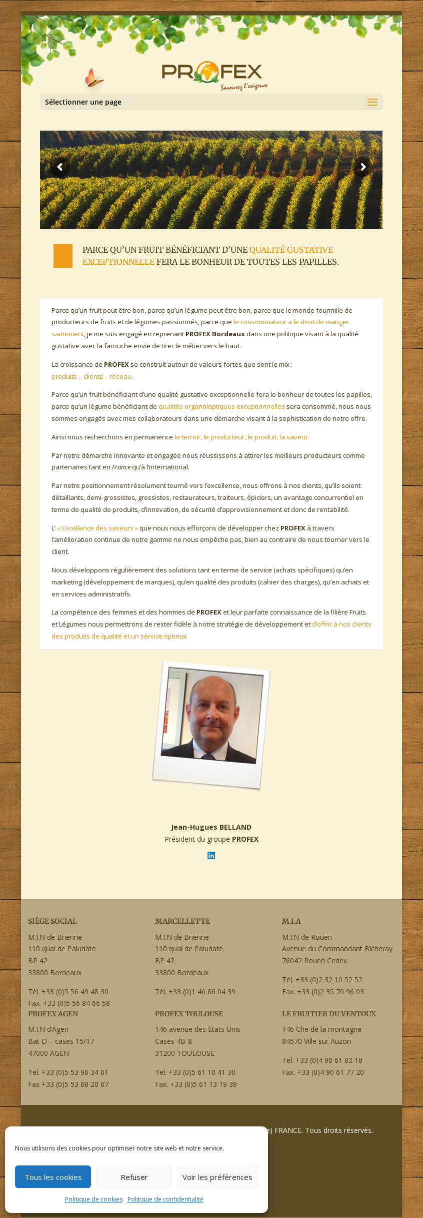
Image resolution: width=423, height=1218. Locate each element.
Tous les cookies (53, 1177)
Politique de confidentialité (166, 1199)
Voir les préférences (217, 1177)
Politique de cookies (93, 1199)
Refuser (134, 1177)
